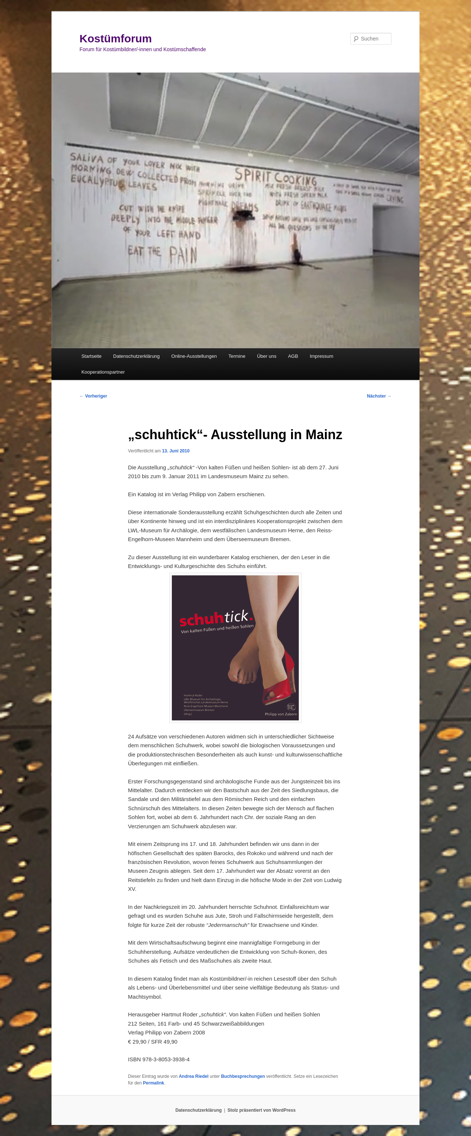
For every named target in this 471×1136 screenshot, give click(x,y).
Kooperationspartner (103, 372)
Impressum (321, 356)
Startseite (91, 356)
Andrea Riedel (194, 1076)
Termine (237, 356)
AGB (293, 356)
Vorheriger (93, 396)
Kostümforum (115, 38)
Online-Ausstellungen (194, 356)
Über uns (266, 356)
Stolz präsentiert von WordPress (261, 1110)
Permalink (153, 1083)
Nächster (379, 396)
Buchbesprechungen (243, 1076)
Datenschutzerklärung (136, 356)
